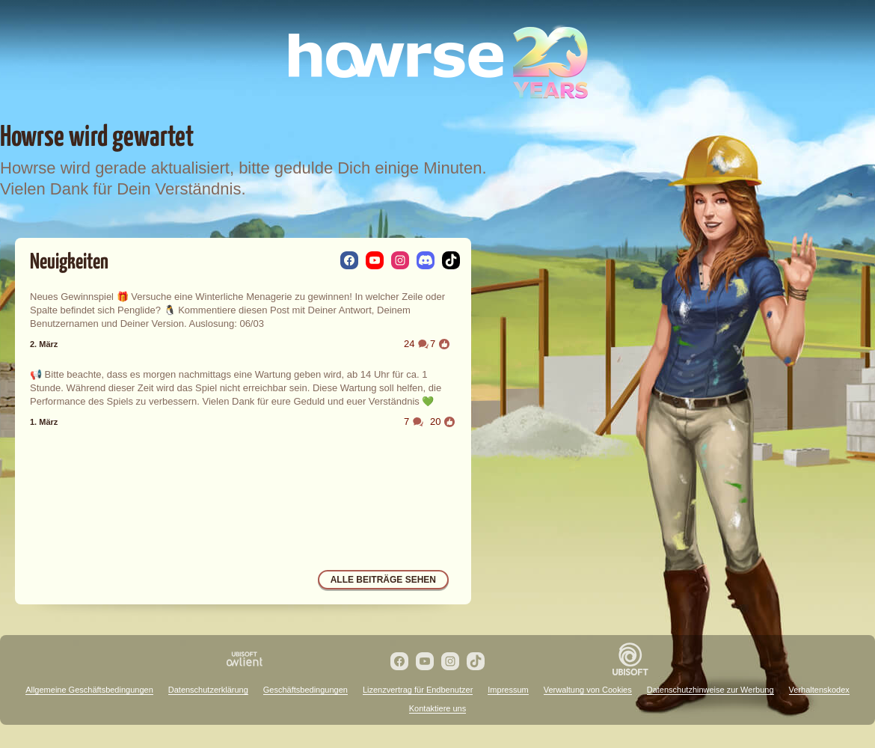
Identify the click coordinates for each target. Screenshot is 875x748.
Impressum (508, 689)
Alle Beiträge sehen (383, 579)
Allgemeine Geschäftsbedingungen (89, 689)
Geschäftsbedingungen (305, 689)
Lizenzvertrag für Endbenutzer (418, 689)
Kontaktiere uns (437, 708)
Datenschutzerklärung (208, 689)
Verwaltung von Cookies (588, 689)
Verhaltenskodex (819, 689)
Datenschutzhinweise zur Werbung (710, 689)
